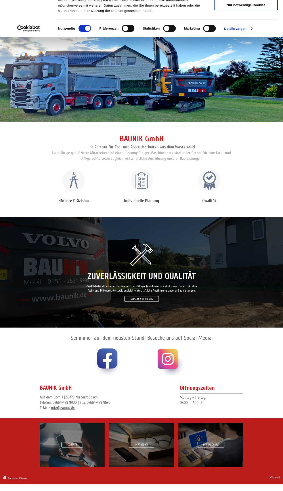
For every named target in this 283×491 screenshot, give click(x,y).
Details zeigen (235, 60)
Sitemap (23, 478)
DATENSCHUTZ (210, 444)
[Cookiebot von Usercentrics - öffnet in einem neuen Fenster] (28, 60)
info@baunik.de (63, 408)
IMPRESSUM (141, 444)
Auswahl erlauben (246, 24)
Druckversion (11, 478)
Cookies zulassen (246, 11)
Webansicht (275, 477)
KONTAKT (72, 444)
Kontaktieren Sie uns (141, 299)
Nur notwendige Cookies (246, 37)
